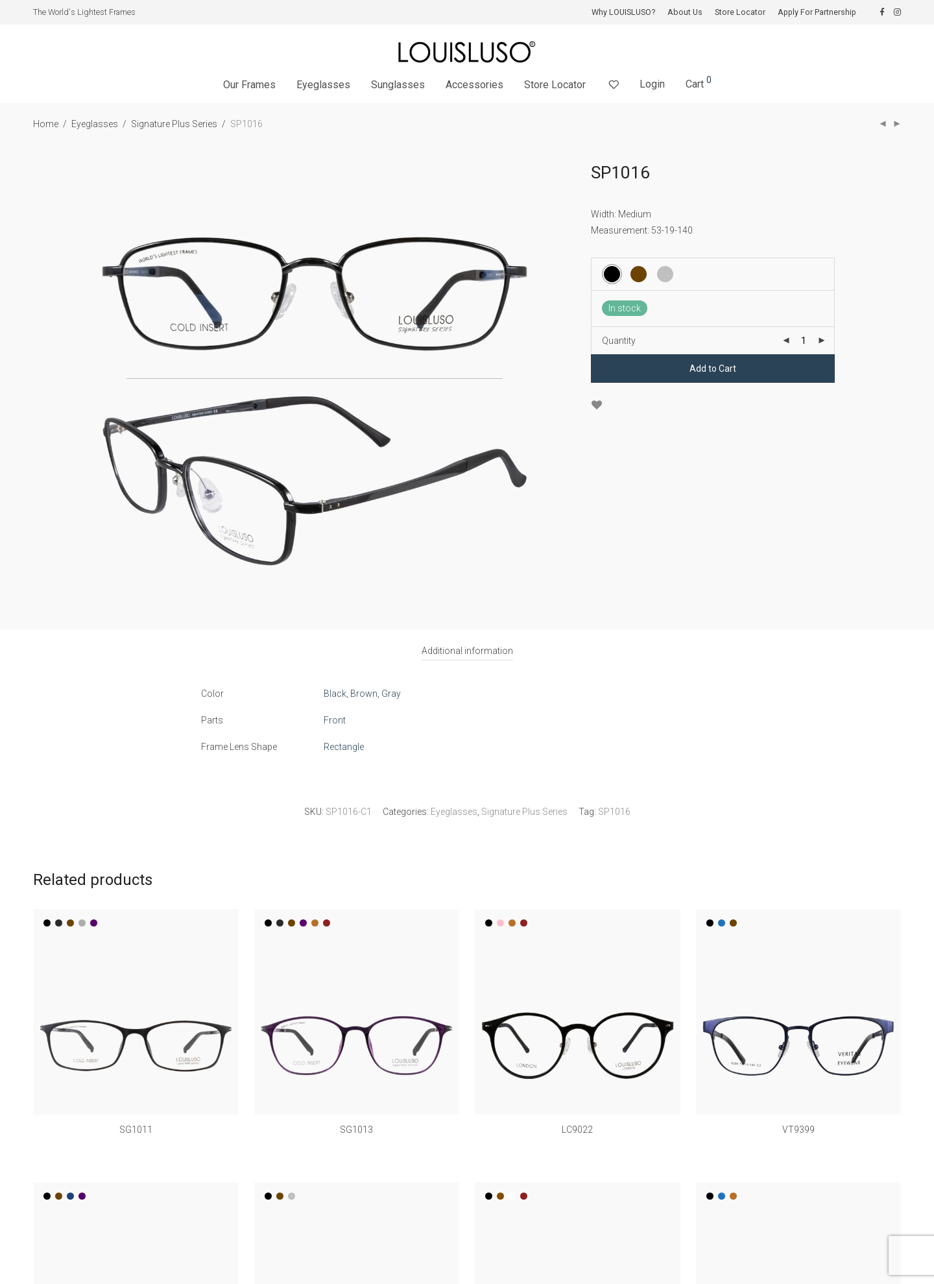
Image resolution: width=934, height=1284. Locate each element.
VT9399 (798, 1129)
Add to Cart (712, 368)
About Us (684, 12)
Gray (391, 693)
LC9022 (577, 1129)
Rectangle (344, 747)
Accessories (474, 85)
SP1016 (614, 811)
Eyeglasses (323, 85)
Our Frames (249, 85)
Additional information (467, 651)
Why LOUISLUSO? (623, 12)
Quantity (619, 340)
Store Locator (740, 12)
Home (45, 124)
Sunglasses (398, 85)
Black (335, 693)
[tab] (467, 651)
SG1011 (135, 1129)
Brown (363, 693)
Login (652, 84)
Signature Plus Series (174, 124)
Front (335, 720)
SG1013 (356, 1129)
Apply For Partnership (817, 12)
